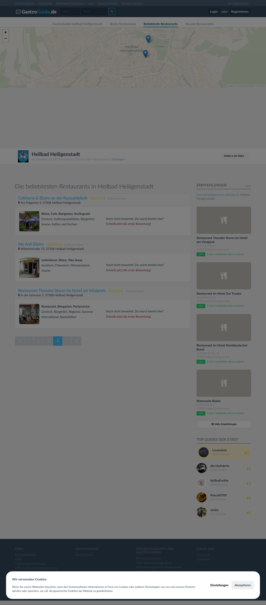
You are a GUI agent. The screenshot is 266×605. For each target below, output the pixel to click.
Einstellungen (219, 585)
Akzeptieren (243, 585)
